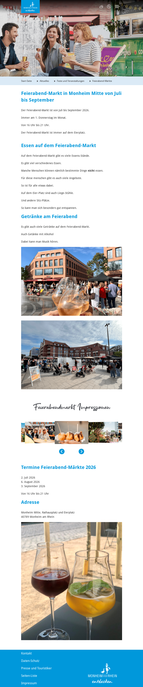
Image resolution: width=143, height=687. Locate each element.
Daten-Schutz (30, 661)
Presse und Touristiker (36, 668)
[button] (43, 451)
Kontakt (26, 653)
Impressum (29, 683)
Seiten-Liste (29, 676)
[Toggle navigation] (117, 6)
